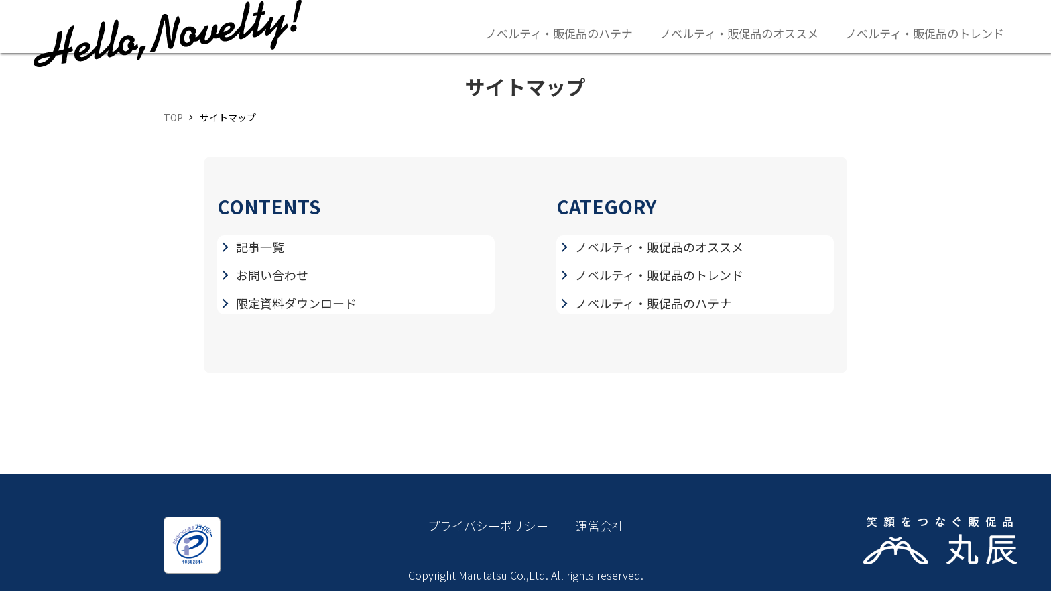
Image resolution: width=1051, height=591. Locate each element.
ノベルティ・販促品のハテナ (559, 33)
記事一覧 (260, 246)
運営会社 (600, 525)
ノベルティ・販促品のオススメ (739, 33)
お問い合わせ (272, 274)
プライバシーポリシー (488, 525)
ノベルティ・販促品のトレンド (924, 33)
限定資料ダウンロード (296, 303)
